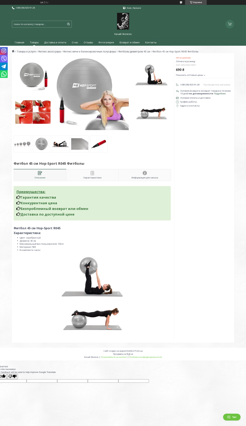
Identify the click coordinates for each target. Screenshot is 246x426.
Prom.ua (138, 350)
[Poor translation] (12, 376)
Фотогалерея (106, 42)
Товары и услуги (26, 51)
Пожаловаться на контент (114, 357)
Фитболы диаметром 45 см (134, 51)
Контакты (150, 42)
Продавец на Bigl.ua (123, 354)
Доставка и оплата (55, 42)
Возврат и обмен (129, 42)
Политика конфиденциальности (145, 357)
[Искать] (68, 24)
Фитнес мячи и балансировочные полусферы (89, 51)
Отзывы (88, 42)
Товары (34, 42)
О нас (75, 42)
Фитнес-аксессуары (49, 51)
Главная (19, 42)
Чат (231, 417)
